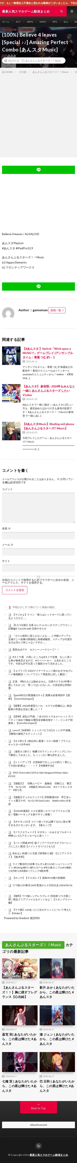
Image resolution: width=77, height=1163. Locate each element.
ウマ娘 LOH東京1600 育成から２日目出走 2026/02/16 (42, 885)
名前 (6, 528)
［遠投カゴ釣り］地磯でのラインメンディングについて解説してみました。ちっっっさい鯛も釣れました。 (40, 753)
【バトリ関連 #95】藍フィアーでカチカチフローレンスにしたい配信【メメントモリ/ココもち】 (39, 844)
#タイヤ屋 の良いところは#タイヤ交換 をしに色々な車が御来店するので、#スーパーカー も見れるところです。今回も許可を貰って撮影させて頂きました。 (40, 660)
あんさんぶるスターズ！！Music (43, 60)
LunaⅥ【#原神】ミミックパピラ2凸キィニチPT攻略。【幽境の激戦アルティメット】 (40, 732)
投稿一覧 (56, 310)
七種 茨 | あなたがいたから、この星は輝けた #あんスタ (19, 1085)
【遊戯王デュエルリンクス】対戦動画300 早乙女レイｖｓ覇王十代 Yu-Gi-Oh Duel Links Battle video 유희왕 (39, 800)
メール (7, 544)
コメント (7, 489)
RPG (55, 21)
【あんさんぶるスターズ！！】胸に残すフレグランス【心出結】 (19, 992)
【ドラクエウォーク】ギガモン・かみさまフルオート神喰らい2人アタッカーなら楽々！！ (40, 834)
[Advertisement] (38, 114)
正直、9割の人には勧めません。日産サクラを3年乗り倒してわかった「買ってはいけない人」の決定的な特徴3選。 (40, 685)
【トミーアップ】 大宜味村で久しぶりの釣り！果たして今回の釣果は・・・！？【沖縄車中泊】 (40, 764)
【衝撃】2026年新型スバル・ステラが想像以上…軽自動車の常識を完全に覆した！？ (40, 707)
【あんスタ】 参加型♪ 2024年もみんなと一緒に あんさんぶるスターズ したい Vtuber (49, 391)
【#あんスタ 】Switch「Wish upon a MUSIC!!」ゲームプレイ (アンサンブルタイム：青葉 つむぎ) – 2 (48, 353)
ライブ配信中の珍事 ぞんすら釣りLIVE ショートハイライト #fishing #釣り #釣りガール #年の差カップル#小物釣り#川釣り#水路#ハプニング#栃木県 (40, 867)
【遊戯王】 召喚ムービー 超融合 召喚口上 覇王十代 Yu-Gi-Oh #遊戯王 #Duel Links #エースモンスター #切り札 (40, 787)
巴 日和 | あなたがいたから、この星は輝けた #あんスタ (57, 1085)
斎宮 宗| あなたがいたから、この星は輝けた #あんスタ (19, 1038)
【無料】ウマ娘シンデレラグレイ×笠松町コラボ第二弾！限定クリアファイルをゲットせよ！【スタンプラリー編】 (40, 899)
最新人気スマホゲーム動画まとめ (49, 1154)
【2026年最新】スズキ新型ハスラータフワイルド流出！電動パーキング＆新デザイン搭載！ (39, 812)
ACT (18, 21)
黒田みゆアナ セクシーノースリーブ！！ (36, 649)
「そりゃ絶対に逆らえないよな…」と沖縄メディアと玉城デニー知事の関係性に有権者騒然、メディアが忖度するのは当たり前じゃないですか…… (40, 639)
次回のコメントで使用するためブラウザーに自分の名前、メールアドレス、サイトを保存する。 (38, 581)
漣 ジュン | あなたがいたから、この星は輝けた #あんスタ (57, 1038)
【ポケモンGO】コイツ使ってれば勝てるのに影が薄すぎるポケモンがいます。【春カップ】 (39, 823)
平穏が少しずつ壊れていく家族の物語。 (35, 607)
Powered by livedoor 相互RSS (22, 918)
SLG (66, 21)
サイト (6, 561)
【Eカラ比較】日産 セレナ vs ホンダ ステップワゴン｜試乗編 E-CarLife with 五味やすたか (40, 626)
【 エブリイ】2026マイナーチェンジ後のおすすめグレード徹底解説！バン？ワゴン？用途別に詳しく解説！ (40, 672)
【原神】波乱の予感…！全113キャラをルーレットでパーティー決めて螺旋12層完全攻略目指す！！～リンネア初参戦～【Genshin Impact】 (40, 720)
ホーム (5, 21)
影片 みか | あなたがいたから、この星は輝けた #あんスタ (57, 992)
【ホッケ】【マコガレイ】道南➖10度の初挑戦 (39, 877)
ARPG (30, 21)
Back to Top (38, 1108)
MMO (43, 21)
